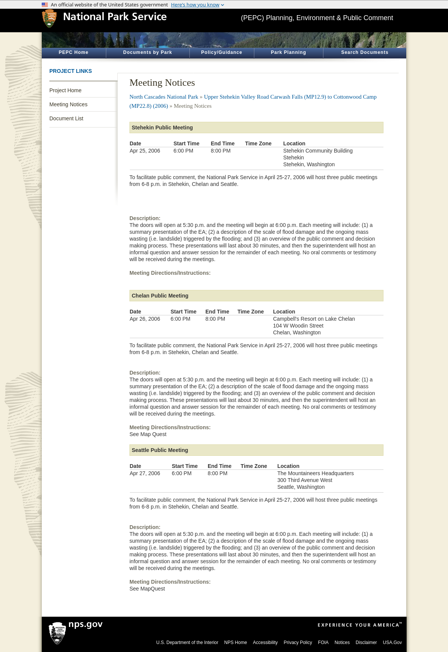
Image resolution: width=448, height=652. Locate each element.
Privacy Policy (298, 642)
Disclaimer (366, 642)
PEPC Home (73, 52)
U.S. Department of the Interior (187, 642)
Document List (66, 118)
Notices (342, 642)
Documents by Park (147, 52)
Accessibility (265, 642)
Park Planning (288, 52)
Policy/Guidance (221, 52)
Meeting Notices (68, 104)
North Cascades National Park (163, 97)
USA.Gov (392, 642)
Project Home (65, 90)
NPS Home (235, 642)
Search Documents (365, 52)
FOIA (323, 642)
